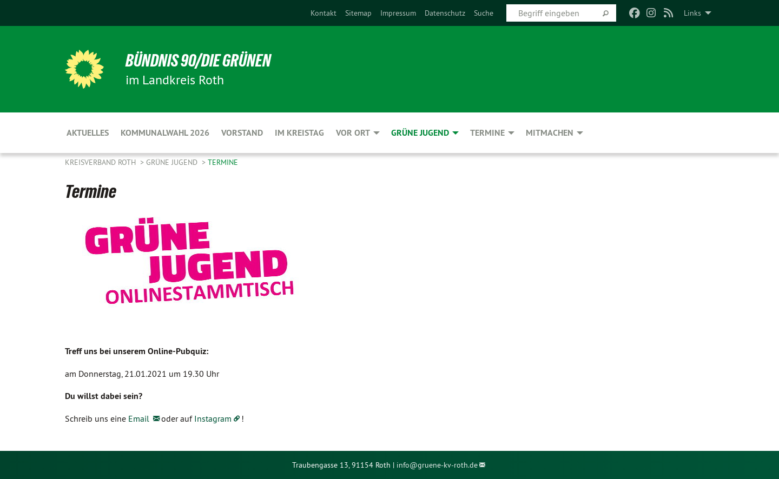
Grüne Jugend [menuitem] (420, 132)
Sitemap (358, 13)
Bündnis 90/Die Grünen (198, 60)
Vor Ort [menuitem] (353, 132)
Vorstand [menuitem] (242, 132)
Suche (483, 13)
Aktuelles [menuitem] (88, 132)
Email (139, 418)
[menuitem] (323, 13)
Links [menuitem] (692, 13)
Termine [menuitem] (487, 132)
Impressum (398, 13)
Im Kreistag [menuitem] (299, 132)
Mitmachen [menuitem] (549, 132)
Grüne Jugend (173, 162)
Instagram (213, 418)
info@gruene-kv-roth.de (437, 465)
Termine (223, 162)
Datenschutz (445, 13)
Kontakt (323, 13)
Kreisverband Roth (101, 162)
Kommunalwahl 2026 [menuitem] (165, 132)
